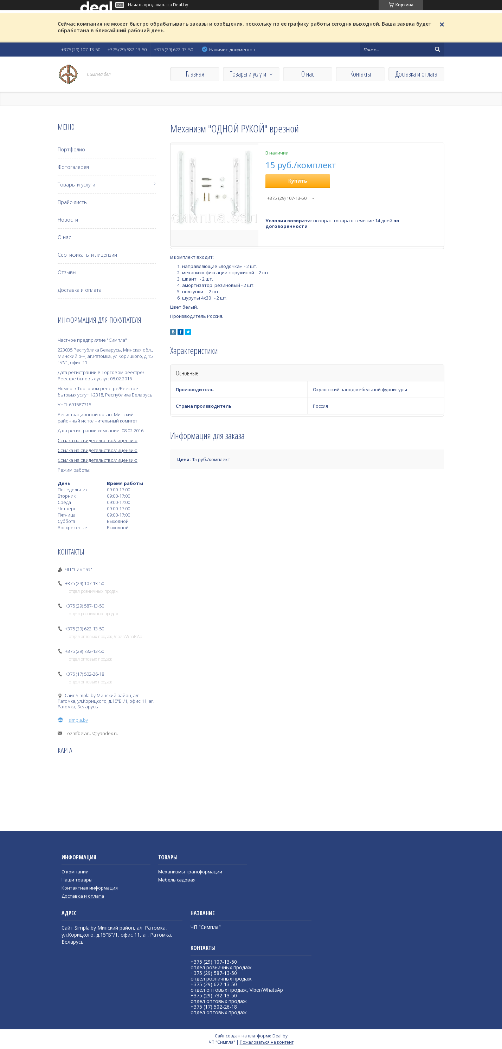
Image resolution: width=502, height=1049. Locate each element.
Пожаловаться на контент (267, 1042)
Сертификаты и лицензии (87, 254)
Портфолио (71, 149)
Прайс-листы (73, 202)
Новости (68, 219)
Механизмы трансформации (190, 871)
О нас (307, 74)
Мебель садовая (176, 880)
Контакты (360, 74)
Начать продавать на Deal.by (158, 4)
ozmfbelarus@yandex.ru (92, 733)
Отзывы (67, 272)
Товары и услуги (248, 74)
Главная (195, 74)
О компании (75, 871)
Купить (297, 180)
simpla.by (78, 720)
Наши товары (77, 880)
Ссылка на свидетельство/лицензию (97, 440)
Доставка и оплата (416, 74)
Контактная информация (90, 888)
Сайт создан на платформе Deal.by (251, 1036)
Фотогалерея (73, 167)
